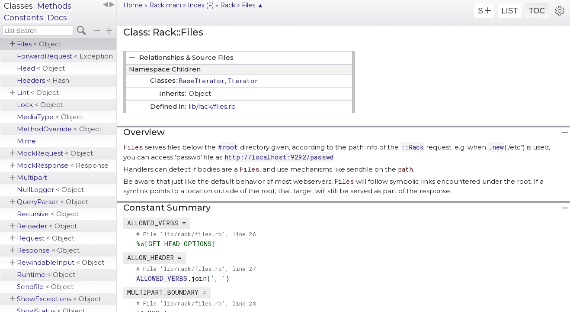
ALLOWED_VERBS (161, 278)
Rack (227, 5)
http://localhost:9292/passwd (278, 157)
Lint (38, 92)
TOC (537, 10)
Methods (54, 6)
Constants (23, 18)
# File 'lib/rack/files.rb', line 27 (196, 269)
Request (45, 238)
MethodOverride (59, 129)
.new (496, 147)
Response (48, 250)
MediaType (50, 117)
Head (41, 68)
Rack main (165, 5)
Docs (57, 18)
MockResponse (63, 165)
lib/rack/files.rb (212, 106)
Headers (43, 80)
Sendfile (45, 287)
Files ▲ (252, 5)
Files (39, 44)
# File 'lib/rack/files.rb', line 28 (196, 303)
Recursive (48, 214)
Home (133, 5)
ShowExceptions (59, 299)
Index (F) (201, 5)
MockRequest (55, 153)
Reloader (47, 226)
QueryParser (52, 202)
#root (228, 147)
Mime (26, 141)
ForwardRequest (65, 56)
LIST (509, 10)
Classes (18, 6)
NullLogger (50, 189)
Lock (40, 105)
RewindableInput (60, 262)
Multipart (32, 177)
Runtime (46, 274)
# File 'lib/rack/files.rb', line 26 (196, 234)
